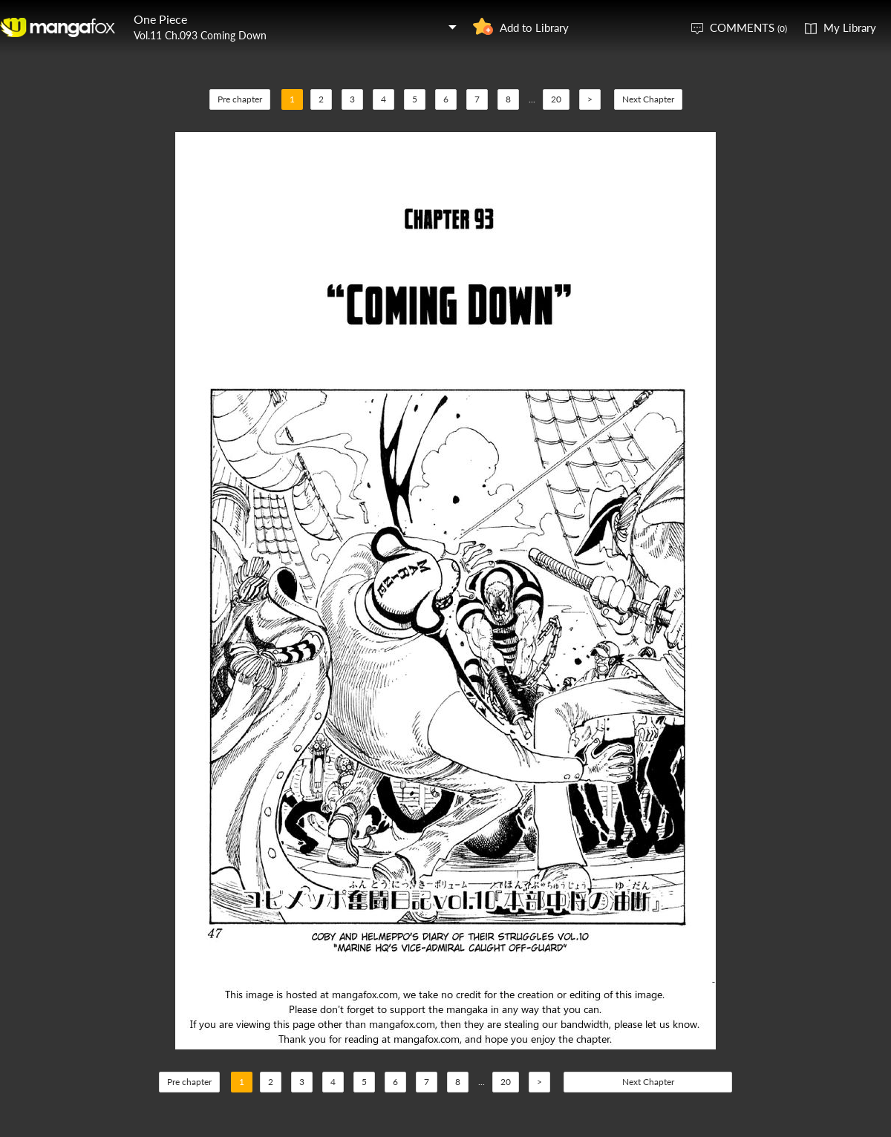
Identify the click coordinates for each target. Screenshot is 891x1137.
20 (556, 99)
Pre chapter (240, 99)
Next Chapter (648, 99)
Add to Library (534, 27)
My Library (849, 27)
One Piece (160, 19)
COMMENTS (748, 27)
